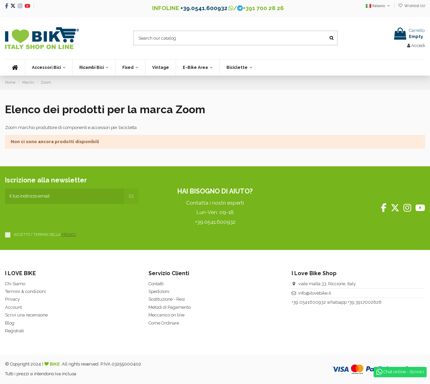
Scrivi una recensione (26, 314)
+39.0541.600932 (203, 8)
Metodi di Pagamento (169, 307)
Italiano (378, 5)
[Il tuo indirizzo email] (64, 196)
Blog (9, 323)
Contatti (156, 283)
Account (13, 307)
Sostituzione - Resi (166, 299)
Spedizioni (158, 291)
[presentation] (56, 217)
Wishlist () (411, 5)
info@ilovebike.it (314, 293)
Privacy (12, 299)
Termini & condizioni (25, 291)
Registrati (14, 330)
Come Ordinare (163, 323)
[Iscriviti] (131, 196)
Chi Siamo (15, 283)
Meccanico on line (166, 314)
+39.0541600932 (309, 302)
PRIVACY (68, 234)
